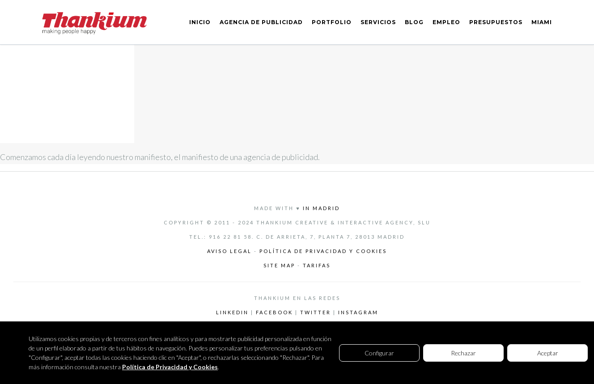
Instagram (358, 312)
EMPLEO (446, 22)
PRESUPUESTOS (495, 22)
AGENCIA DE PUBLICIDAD (261, 22)
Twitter (315, 312)
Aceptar (547, 353)
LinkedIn (232, 312)
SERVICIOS (378, 22)
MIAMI (541, 22)
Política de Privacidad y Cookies (170, 367)
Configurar (379, 353)
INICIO (200, 22)
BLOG (414, 22)
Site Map (280, 265)
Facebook (274, 312)
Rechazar (463, 353)
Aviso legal (229, 251)
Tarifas (317, 265)
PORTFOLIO (332, 22)
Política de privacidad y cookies (323, 251)
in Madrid (321, 208)
